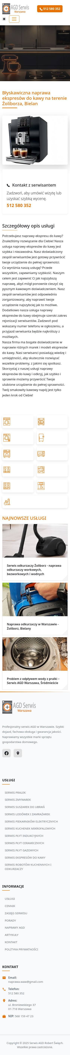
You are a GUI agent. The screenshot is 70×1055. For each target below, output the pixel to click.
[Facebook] (6, 753)
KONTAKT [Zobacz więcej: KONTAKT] (11, 942)
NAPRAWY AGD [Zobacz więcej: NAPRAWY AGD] (15, 927)
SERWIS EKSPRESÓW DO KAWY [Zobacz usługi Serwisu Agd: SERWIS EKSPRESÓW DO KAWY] (25, 857)
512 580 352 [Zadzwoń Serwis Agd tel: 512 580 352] (16, 993)
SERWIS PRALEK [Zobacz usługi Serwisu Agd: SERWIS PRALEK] (15, 792)
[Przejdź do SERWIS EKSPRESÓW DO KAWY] (52, 486)
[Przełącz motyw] (4, 19)
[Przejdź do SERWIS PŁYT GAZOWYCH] (18, 486)
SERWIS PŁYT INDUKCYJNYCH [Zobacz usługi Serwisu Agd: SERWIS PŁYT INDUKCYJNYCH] (24, 836)
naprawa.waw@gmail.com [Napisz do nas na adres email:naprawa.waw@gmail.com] (25, 982)
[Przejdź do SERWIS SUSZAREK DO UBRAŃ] (18, 437)
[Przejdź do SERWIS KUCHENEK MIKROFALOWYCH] (52, 453)
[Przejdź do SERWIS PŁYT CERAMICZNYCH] (52, 469)
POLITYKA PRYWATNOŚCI (21, 949)
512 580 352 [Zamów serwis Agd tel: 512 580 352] (50, 9)
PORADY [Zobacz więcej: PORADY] (10, 920)
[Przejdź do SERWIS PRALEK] (18, 421)
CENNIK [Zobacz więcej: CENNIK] (10, 906)
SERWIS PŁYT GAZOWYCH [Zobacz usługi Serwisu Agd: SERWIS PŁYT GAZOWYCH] (21, 850)
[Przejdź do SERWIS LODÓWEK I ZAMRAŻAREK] (52, 437)
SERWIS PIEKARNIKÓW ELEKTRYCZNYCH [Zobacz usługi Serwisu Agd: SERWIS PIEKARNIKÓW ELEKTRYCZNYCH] (31, 821)
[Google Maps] (18, 753)
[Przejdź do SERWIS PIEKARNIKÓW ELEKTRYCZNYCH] (18, 453)
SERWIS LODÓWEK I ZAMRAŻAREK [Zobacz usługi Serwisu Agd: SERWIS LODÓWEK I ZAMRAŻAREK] (27, 814)
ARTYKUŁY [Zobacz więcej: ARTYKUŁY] (11, 935)
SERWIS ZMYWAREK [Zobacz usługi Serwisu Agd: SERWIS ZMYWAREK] (18, 799)
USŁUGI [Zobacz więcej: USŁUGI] (10, 898)
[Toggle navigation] (14, 19)
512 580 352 (19, 205)
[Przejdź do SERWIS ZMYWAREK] (52, 421)
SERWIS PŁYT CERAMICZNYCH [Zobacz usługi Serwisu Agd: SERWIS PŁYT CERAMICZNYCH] (24, 843)
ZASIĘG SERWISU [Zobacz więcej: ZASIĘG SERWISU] (16, 913)
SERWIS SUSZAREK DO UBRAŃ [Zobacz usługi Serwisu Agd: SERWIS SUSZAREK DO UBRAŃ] (25, 807)
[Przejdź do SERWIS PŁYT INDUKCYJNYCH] (18, 469)
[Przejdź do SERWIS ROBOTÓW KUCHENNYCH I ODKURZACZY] (35, 502)
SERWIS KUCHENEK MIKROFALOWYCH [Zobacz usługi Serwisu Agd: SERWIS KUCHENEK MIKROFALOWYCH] (30, 828)
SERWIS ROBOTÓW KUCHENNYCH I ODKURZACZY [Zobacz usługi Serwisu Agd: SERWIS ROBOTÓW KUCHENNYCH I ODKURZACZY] (28, 867)
